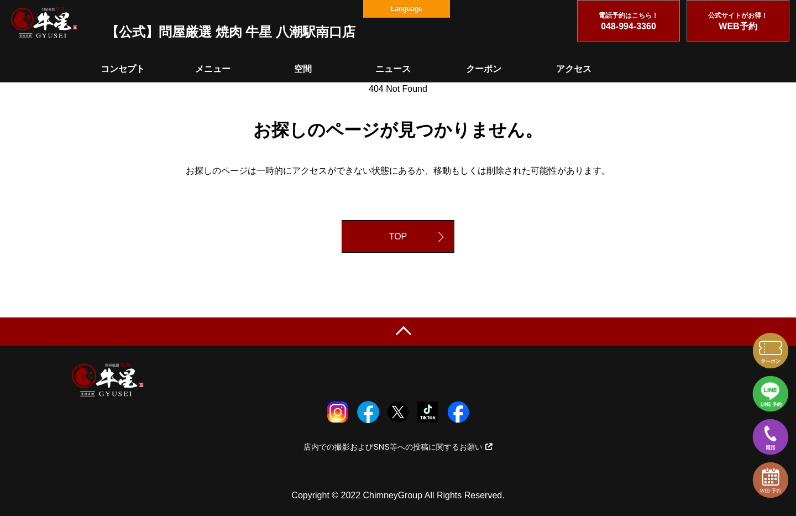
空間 (303, 69)
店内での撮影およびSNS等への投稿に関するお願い (398, 446)
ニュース (393, 69)
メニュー (213, 69)
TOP (398, 236)
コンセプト (123, 69)
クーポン (483, 69)
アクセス (573, 69)
